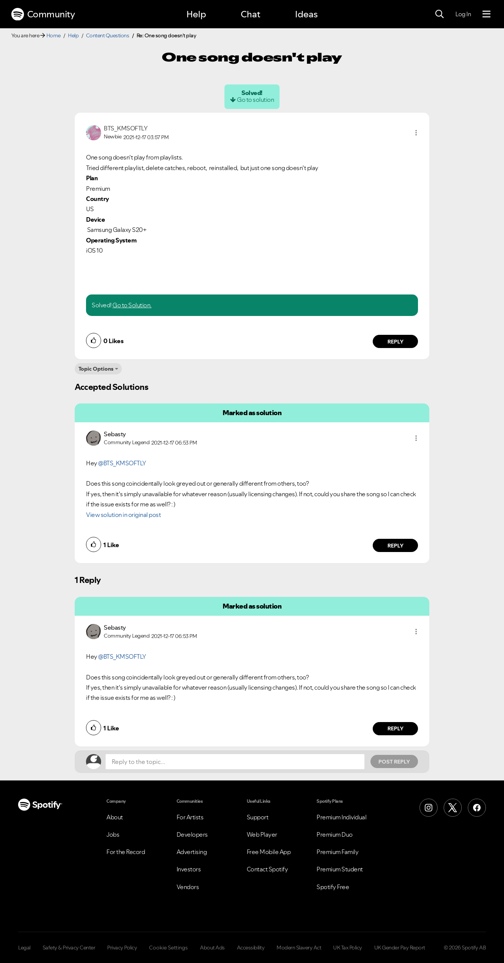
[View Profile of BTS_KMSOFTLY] (126, 128)
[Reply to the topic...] (235, 761)
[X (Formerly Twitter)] (453, 808)
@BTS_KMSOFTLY (122, 463)
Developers (192, 834)
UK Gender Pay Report (399, 947)
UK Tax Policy (347, 947)
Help (196, 14)
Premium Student (340, 869)
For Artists (190, 817)
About (114, 817)
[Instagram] (428, 808)
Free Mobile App (269, 852)
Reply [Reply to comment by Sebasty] (395, 545)
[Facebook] (477, 808)
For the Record (125, 852)
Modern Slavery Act (299, 947)
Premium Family (337, 852)
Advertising (192, 852)
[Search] (439, 14)
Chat (250, 14)
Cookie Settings (168, 947)
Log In (463, 14)
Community (43, 14)
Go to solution (255, 99)
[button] (416, 132)
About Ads (212, 947)
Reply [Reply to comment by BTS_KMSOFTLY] (395, 341)
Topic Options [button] (96, 369)
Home (53, 35)
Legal (24, 947)
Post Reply (394, 761)
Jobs (112, 834)
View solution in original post (123, 515)
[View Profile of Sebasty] (115, 434)
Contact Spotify (267, 869)
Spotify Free (333, 887)
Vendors (188, 887)
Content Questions (107, 35)
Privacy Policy (122, 947)
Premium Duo (335, 834)
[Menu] (486, 14)
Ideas (306, 14)
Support (258, 817)
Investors (189, 869)
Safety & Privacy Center (69, 947)
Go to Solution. (132, 305)
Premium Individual (341, 817)
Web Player (262, 834)
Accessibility (251, 947)
